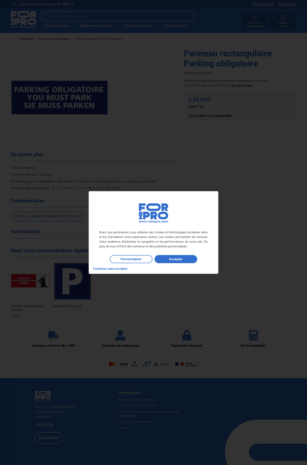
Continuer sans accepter (110, 268)
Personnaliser (131, 259)
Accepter (176, 259)
